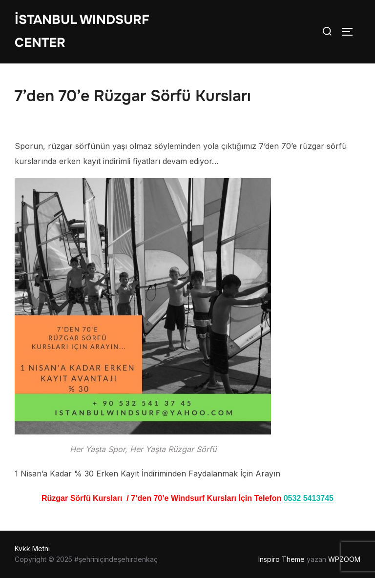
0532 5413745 (308, 498)
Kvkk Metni (32, 548)
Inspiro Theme (281, 559)
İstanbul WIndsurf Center (82, 31)
